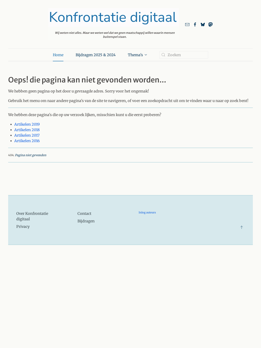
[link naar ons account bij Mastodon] (210, 24)
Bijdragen (86, 221)
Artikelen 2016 (27, 140)
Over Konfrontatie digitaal (32, 216)
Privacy (23, 226)
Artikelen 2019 (27, 124)
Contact (84, 213)
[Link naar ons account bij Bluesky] (202, 24)
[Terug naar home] (113, 24)
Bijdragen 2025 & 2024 (96, 55)
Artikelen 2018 (27, 129)
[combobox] (183, 55)
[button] (242, 227)
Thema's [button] (137, 55)
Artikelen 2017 (27, 135)
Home (58, 55)
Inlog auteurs (147, 212)
